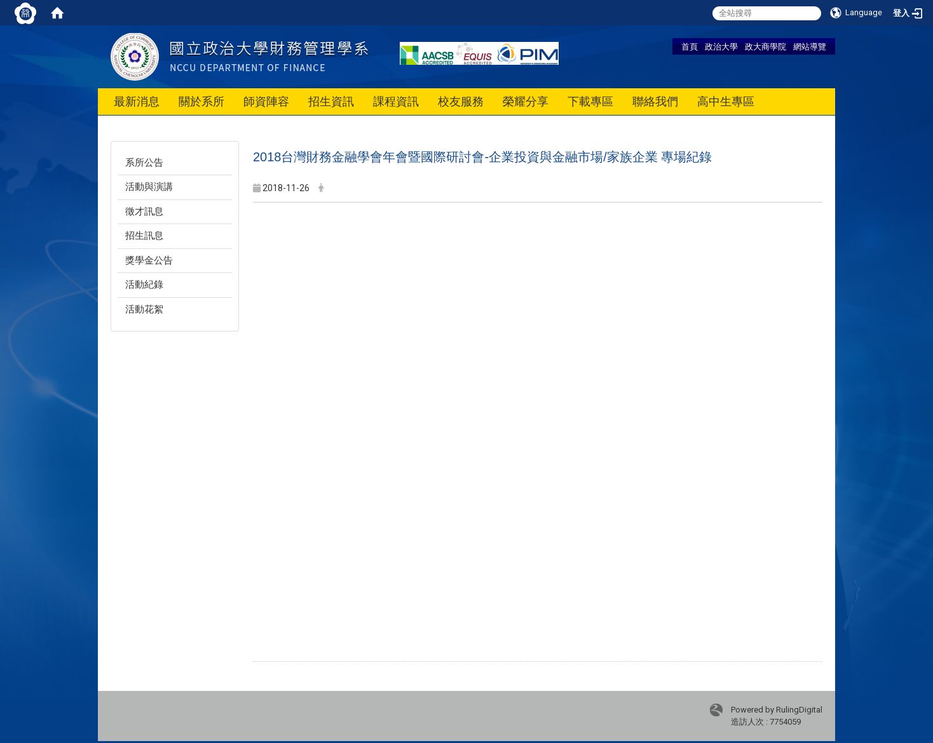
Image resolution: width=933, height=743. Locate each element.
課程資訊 (396, 101)
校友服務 (461, 101)
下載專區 (590, 101)
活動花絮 (144, 309)
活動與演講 (149, 186)
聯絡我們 (655, 101)
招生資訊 (331, 101)
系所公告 (144, 162)
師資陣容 (266, 101)
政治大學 (721, 46)
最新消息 (137, 101)
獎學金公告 (149, 260)
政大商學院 (765, 46)
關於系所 (201, 101)
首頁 (689, 46)
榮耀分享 (525, 101)
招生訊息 (144, 235)
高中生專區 (725, 101)
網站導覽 (809, 46)
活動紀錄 (144, 284)
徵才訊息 (144, 211)
